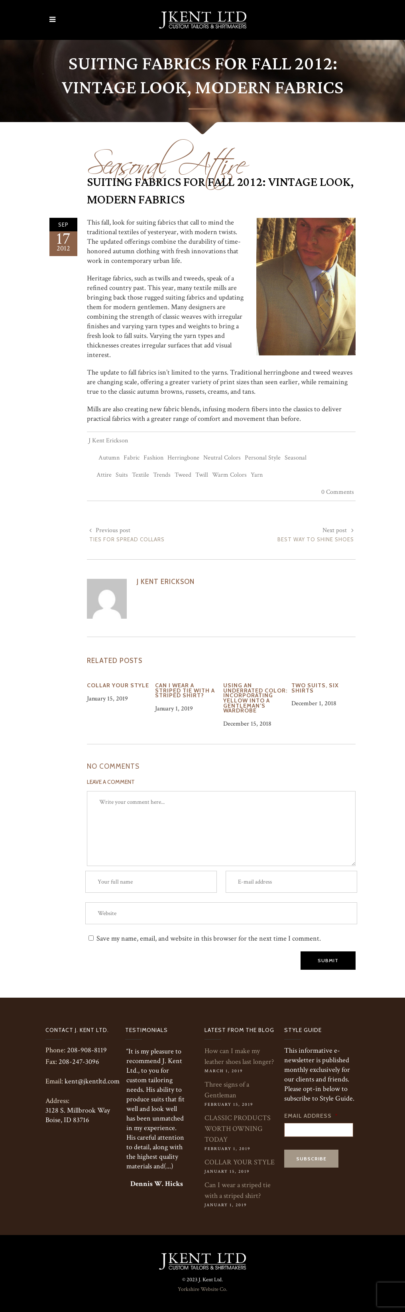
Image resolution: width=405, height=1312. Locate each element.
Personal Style (263, 458)
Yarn (257, 475)
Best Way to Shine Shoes (315, 539)
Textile (140, 475)
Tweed (183, 475)
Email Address (311, 1115)
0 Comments (337, 492)
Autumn (109, 458)
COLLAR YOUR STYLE (239, 1162)
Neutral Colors (222, 458)
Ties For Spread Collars (127, 539)
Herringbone (183, 458)
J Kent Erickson (108, 440)
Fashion (153, 458)
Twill (201, 475)
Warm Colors (229, 475)
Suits (122, 475)
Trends (162, 475)
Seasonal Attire (166, 159)
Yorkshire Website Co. (202, 1289)
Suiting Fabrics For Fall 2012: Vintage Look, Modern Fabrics (220, 191)
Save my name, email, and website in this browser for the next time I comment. (208, 938)
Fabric (132, 458)
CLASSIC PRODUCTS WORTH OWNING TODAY (237, 1128)
